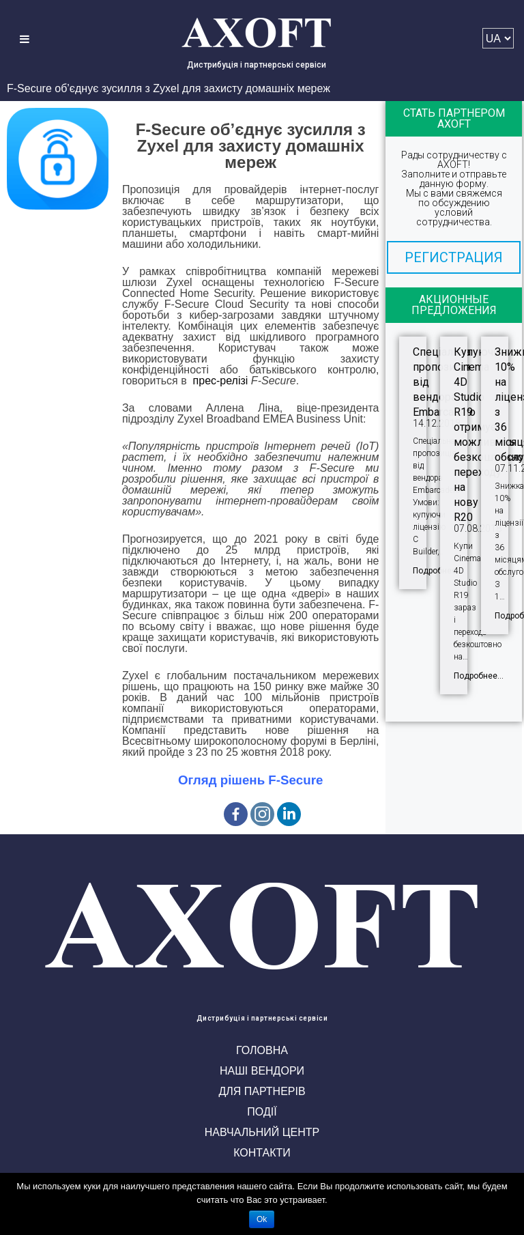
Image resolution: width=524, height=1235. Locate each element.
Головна (262, 1050)
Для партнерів (261, 1091)
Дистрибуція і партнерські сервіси (256, 65)
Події (261, 1112)
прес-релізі (220, 380)
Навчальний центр (262, 1132)
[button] (454, 257)
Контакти (262, 1153)
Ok (262, 1219)
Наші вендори (262, 1071)
